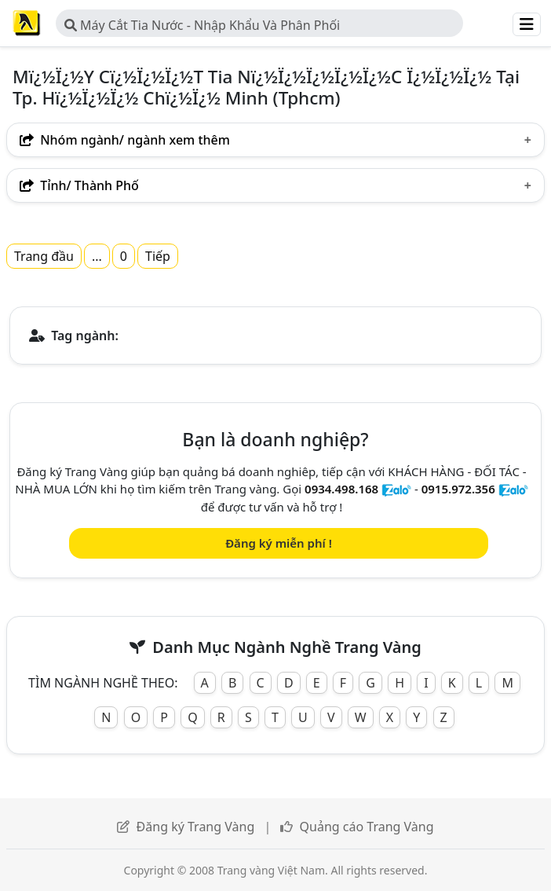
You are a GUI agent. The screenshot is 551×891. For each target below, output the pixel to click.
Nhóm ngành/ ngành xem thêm (125, 139)
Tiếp (157, 256)
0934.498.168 (341, 489)
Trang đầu (44, 256)
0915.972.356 (458, 489)
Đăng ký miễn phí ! (278, 543)
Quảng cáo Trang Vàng (367, 826)
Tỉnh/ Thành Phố (79, 185)
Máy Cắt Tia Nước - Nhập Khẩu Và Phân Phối (202, 25)
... (97, 256)
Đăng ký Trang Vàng (196, 826)
